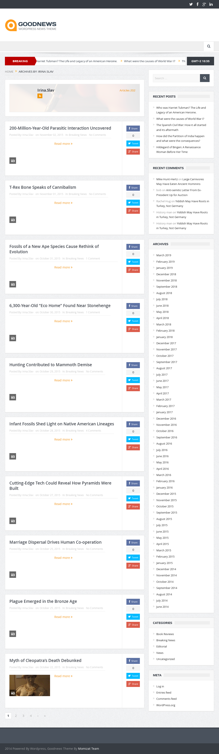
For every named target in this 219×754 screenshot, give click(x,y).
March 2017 (163, 399)
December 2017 (166, 343)
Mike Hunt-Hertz (167, 179)
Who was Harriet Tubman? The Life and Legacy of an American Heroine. (76, 61)
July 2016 (161, 450)
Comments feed (166, 699)
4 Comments (93, 430)
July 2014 (161, 600)
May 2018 (162, 312)
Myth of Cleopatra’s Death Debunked (45, 660)
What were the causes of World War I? (156, 61)
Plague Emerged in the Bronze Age (43, 601)
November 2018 (166, 280)
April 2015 (162, 544)
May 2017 (162, 387)
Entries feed (163, 692)
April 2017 (162, 393)
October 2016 (164, 431)
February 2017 (165, 406)
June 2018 (162, 305)
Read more (63, 144)
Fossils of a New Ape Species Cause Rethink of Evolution (54, 249)
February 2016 (165, 481)
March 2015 (163, 550)
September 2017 (166, 362)
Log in (160, 686)
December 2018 (166, 274)
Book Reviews (165, 634)
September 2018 (166, 286)
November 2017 (166, 349)
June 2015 (162, 531)
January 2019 (164, 268)
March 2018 (163, 324)
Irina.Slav (45, 90)
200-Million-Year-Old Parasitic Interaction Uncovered (60, 128)
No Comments (97, 134)
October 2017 (164, 356)
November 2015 (166, 500)
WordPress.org (165, 705)
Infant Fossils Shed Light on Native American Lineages (61, 424)
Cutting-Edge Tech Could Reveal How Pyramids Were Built (60, 485)
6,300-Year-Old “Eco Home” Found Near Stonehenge (60, 305)
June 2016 (162, 456)
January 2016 (164, 487)
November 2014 (166, 575)
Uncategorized (165, 659)
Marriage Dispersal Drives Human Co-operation (55, 542)
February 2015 (165, 556)
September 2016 (166, 437)
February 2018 (165, 330)
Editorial (161, 646)
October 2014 (164, 582)
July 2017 (161, 374)
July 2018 (161, 299)
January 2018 (164, 337)
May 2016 (162, 462)
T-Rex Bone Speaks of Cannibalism (42, 187)
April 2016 (162, 469)
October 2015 (164, 506)
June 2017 (162, 381)
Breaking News (78, 134)
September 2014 (166, 588)
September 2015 (166, 512)
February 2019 (165, 262)
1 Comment (93, 258)
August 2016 (164, 443)
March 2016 (163, 475)
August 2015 (164, 519)
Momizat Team (88, 749)
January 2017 (164, 412)
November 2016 (166, 425)
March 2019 (163, 255)
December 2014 (166, 569)
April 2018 (162, 318)
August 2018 (164, 293)
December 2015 (166, 494)
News (159, 653)
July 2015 (161, 525)
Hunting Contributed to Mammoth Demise (50, 364)
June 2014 (162, 607)
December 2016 (166, 418)
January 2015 (164, 563)
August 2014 (164, 594)
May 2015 (162, 538)
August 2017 (164, 368)
